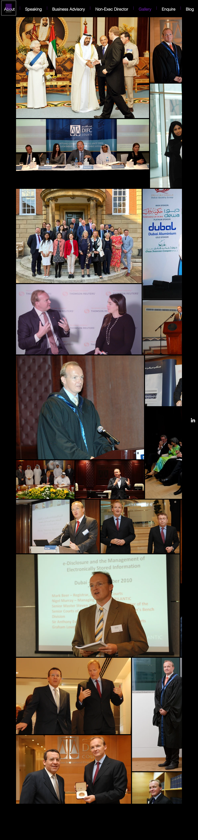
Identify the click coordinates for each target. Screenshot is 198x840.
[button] (169, 8)
